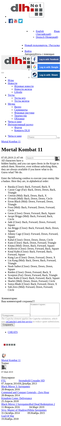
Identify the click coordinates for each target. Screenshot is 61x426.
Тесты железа (21, 101)
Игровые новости (24, 86)
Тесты (11, 95)
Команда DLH (22, 130)
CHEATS (13, 337)
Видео (17, 106)
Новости (12, 83)
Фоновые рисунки (24, 112)
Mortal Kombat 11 (11, 141)
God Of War (7, 421)
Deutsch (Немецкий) (47, 37)
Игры (11, 80)
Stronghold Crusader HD (32, 386)
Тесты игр (20, 98)
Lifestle (18, 92)
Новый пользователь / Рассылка (42, 45)
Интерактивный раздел (20, 124)
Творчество (20, 115)
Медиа (11, 103)
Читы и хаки (15, 121)
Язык (57, 31)
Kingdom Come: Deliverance (16, 403)
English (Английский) (43, 33)
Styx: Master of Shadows (14, 415)
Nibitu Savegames (37, 415)
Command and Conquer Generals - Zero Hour (25, 398)
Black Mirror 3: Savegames (15, 392)
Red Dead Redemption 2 (42, 409)
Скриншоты (20, 109)
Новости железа (23, 89)
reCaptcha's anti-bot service (19, 327)
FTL (3, 386)
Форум (18, 127)
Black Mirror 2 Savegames (15, 409)
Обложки (19, 118)
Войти (28, 51)
